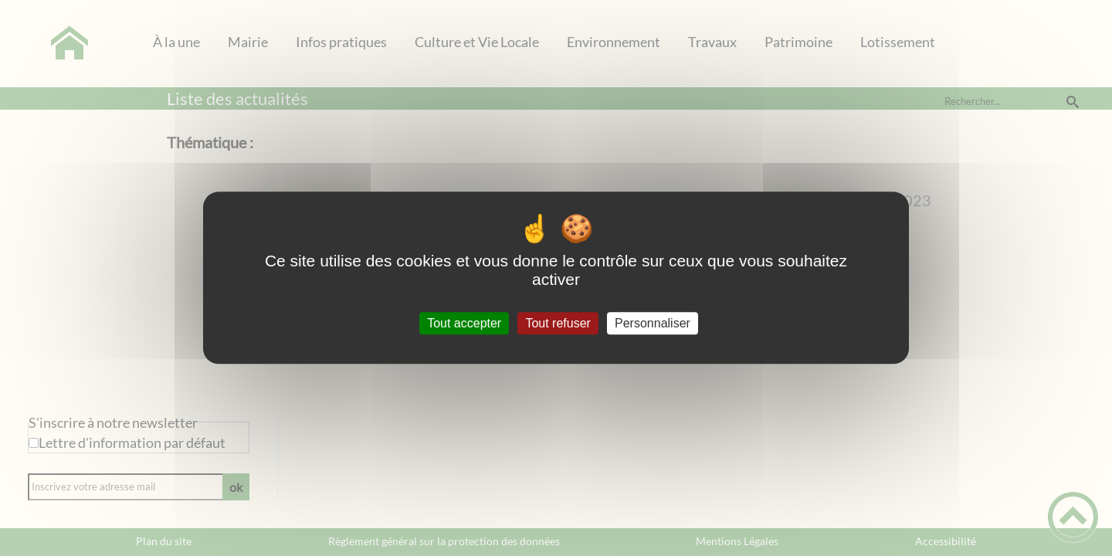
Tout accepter (464, 323)
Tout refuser (557, 323)
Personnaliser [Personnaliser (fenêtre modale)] (652, 323)
